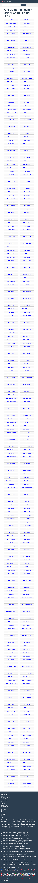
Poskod (23, 870)
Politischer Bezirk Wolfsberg (7, 851)
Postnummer (12, 878)
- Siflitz (11, 119)
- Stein (11, 209)
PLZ (31, 875)
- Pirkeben (27, 112)
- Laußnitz (27, 704)
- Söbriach (27, 391)
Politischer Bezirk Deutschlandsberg (19, 853)
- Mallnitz (11, 405)
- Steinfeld (27, 129)
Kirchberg (33, 824)
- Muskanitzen (27, 735)
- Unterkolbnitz (27, 353)
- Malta (11, 625)
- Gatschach (11, 167)
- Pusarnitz (11, 315)
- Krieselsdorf (27, 260)
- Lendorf (11, 305)
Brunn (25, 826)
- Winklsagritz (11, 518)
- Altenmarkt (11, 325)
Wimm (33, 823)
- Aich (27, 253)
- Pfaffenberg (27, 384)
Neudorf (29, 823)
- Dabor (11, 19)
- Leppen (11, 222)
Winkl (24, 819)
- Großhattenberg (27, 583)
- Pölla (26, 711)
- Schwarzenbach (27, 78)
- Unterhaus (26, 295)
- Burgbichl (11, 64)
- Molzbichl (27, 68)
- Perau (11, 601)
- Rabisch (27, 405)
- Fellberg (11, 102)
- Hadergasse (27, 525)
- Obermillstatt (11, 773)
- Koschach (11, 621)
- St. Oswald (11, 54)
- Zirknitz (27, 518)
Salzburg (3, 810)
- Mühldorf (11, 336)
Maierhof (10, 823)
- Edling (27, 257)
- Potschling (11, 229)
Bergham (6, 826)
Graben (18, 821)
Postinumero (32, 874)
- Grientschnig (27, 198)
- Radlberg (11, 116)
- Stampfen (11, 494)
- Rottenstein (27, 50)
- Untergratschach (11, 398)
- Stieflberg (11, 446)
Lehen (15, 819)
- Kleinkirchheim (26, 47)
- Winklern (27, 477)
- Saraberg (27, 718)
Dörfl (13, 821)
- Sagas (27, 436)
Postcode (18, 869)
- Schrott (11, 37)
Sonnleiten (20, 826)
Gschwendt (32, 826)
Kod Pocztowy (18, 874)
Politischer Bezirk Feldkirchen (7, 848)
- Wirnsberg (11, 728)
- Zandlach (11, 356)
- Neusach (27, 171)
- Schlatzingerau (26, 628)
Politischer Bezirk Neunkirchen (7, 854)
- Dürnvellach (11, 370)
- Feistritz (27, 85)
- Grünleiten (11, 587)
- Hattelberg (26, 339)
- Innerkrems (27, 659)
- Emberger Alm (11, 143)
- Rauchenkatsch (26, 673)
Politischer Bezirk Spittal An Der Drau (21, 838)
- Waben (27, 422)
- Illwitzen (11, 659)
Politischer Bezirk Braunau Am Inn (8, 832)
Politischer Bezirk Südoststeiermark (8, 843)
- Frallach (27, 184)
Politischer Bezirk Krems (6, 853)
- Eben (26, 136)
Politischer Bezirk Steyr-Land (7, 865)
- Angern (27, 690)
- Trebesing (11, 570)
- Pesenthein (11, 776)
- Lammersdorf (27, 762)
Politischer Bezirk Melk (5, 835)
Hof (13, 819)
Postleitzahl (12, 869)
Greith (28, 826)
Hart (19, 819)
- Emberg (27, 140)
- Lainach (27, 449)
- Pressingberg (27, 649)
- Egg (11, 140)
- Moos (26, 360)
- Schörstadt (11, 233)
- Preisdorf (27, 346)
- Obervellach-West (27, 381)
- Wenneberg (11, 463)
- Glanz (27, 212)
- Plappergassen (11, 456)
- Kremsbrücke (11, 663)
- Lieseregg (11, 546)
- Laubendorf (11, 766)
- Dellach (27, 191)
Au (1, 819)
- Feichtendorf (27, 298)
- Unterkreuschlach (11, 611)
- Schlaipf (11, 721)
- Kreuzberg (26, 167)
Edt (15, 821)
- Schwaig (11, 295)
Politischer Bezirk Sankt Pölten (20, 833)
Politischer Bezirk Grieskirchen (7, 833)
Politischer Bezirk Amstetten (19, 859)
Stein (18, 824)
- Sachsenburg (27, 92)
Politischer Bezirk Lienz (27, 862)
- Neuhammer (27, 663)
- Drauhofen (27, 325)
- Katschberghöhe (27, 700)
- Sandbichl (26, 350)
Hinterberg (9, 824)
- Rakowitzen (11, 436)
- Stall (27, 442)
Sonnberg (15, 823)
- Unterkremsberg (11, 683)
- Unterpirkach (11, 250)
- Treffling (11, 749)
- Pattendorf (11, 332)
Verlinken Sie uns (4, 798)
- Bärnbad (27, 95)
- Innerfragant (27, 415)
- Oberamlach (11, 267)
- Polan (11, 346)
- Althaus (11, 95)
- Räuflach (27, 387)
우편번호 (4, 874)
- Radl (27, 566)
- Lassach (27, 484)
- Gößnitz (27, 425)
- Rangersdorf (27, 456)
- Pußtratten (27, 432)
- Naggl (11, 171)
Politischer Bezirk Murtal (23, 857)
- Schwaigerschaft (11, 780)
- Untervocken (27, 398)
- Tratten (11, 353)
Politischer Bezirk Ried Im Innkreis (20, 837)
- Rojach (11, 308)
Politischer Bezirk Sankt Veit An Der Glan (19, 835)
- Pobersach (11, 157)
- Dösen (27, 401)
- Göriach (27, 312)
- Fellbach (27, 98)
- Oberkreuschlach (27, 597)
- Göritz (11, 504)
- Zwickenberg (11, 253)
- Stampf (27, 394)
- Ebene (27, 19)
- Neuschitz (26, 559)
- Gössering (11, 755)
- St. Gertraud (27, 315)
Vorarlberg (3, 814)
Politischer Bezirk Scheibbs (19, 846)
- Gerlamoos (27, 123)
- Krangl (11, 704)
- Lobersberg (27, 453)
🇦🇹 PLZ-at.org (6, 1)
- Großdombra (11, 759)
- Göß (27, 614)
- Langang (11, 470)
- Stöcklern (11, 322)
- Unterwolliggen (11, 401)
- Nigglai (27, 88)
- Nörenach (11, 202)
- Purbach (11, 673)
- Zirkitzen (27, 57)
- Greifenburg (11, 147)
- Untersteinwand (27, 446)
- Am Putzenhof (27, 497)
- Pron (11, 714)
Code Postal (23, 871)
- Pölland (27, 226)
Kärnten (2, 807)
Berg (33, 819)
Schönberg (10, 827)
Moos (4, 819)
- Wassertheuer (11, 164)
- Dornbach (11, 580)
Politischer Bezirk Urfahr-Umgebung (19, 841)
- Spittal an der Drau (27, 270)
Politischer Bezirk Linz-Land (20, 854)
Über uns (3, 796)
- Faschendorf (11, 288)
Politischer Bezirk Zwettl (6, 841)
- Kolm (11, 731)
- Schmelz (27, 205)
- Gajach (11, 123)
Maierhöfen (25, 823)
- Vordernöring (27, 656)
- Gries (26, 147)
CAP (35, 871)
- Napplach (11, 363)
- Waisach (27, 160)
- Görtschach (27, 752)
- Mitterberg (26, 30)
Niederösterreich (4, 806)
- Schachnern (27, 532)
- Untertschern (11, 57)
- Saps (11, 604)
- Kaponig (27, 370)
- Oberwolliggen (11, 384)
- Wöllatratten (11, 449)
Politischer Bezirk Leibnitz (23, 849)
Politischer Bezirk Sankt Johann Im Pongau (10, 867)
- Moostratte (27, 594)
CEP (18, 871)
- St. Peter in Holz (27, 308)
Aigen (7, 819)
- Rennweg (27, 714)
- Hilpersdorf (27, 618)
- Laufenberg (11, 30)
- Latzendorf (27, 429)
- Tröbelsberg (11, 160)
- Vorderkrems (27, 683)
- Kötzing (27, 731)
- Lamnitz (11, 453)
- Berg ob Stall (11, 425)
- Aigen (11, 43)
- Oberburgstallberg (11, 666)
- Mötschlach (27, 222)
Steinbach (3, 823)
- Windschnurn (27, 281)
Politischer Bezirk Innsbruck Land (21, 865)
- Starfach (27, 780)
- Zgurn (11, 284)
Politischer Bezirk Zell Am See (19, 856)
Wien (2, 815)
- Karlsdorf (27, 539)
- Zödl (27, 40)
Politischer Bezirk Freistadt (6, 840)
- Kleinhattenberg (11, 590)
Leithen (2, 827)
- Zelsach (11, 573)
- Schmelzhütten (11, 422)
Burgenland (3, 813)
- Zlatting (27, 573)
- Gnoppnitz (26, 143)
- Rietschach (11, 205)
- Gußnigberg (11, 429)
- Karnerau (27, 587)
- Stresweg (27, 233)
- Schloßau (27, 738)
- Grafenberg (11, 415)
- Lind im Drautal (11, 109)
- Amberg (11, 133)
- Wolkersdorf (11, 539)
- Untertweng (11, 40)
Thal (27, 821)
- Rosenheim (27, 291)
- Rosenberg (27, 243)
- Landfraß (27, 590)
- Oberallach (27, 109)
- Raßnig (27, 202)
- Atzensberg (27, 694)
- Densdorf (11, 632)
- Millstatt (27, 769)
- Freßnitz (11, 301)
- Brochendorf (11, 577)
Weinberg (20, 823)
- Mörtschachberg (27, 487)
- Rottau (11, 350)
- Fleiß (11, 525)
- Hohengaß (27, 759)
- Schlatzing (11, 628)
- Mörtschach (11, 487)
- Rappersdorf (27, 336)
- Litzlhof (27, 305)
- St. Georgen (27, 721)
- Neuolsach (11, 71)
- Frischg (27, 23)
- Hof (11, 528)
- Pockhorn (27, 528)
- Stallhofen (11, 394)
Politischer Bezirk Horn (18, 864)
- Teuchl (11, 367)
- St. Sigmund (27, 274)
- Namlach (11, 473)
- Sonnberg (26, 439)
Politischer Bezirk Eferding (6, 856)
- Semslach (11, 391)
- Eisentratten (27, 632)
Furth (5, 824)
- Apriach (27, 522)
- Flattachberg (27, 119)
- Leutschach (11, 377)
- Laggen (11, 642)
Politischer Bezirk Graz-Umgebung (18, 845)
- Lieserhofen (27, 546)
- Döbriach (11, 786)
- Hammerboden (26, 635)
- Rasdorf (27, 157)
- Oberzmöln (11, 74)
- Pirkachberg (11, 491)
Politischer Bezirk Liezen (31, 856)
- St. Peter (27, 37)
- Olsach (27, 74)
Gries (27, 824)
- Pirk (27, 563)
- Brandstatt (26, 611)
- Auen (11, 484)
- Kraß (26, 504)
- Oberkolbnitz (27, 343)
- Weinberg (11, 212)
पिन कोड (17, 873)
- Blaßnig (11, 98)
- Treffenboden (11, 608)
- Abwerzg (27, 687)
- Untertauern (11, 535)
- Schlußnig (11, 191)
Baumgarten (6, 821)
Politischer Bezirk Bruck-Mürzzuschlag (9, 857)
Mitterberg (33, 821)
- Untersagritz (27, 515)
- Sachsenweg (11, 339)
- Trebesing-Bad (26, 570)
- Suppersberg (27, 209)
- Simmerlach (27, 246)
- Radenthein (27, 33)
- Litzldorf (11, 360)
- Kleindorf (11, 418)
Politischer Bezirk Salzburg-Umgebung (9, 849)
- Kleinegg (11, 68)
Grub (10, 819)
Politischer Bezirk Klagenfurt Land (25, 840)
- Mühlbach (11, 707)
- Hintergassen (11, 219)
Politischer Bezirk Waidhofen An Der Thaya (10, 861)
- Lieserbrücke (27, 542)
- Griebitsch (11, 215)
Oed (6, 827)
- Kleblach (27, 102)
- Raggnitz (27, 116)
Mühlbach (16, 826)
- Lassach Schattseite (11, 374)
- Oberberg (27, 188)
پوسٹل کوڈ (12, 873)
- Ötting (11, 243)
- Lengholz (11, 105)
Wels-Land (15, 840)
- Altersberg (26, 556)
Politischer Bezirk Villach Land (7, 846)
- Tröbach (11, 312)
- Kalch (26, 150)
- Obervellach (11, 381)
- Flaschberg (27, 236)
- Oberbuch (11, 597)
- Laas (26, 418)
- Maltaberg (26, 625)
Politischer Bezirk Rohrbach (7, 838)
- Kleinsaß (11, 260)
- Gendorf (27, 288)
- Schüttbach (11, 270)
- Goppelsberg (11, 188)
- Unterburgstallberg (27, 680)
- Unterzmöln (11, 81)
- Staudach (27, 54)
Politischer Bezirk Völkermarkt (22, 843)
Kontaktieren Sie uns (5, 797)
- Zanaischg (26, 728)
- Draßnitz (11, 195)
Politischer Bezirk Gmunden (29, 851)
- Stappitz (11, 408)
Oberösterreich (4, 805)
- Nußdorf (27, 71)
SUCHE (23, 5)
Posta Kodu (10, 874)
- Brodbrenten (27, 61)
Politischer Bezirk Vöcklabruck (22, 832)
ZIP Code (20, 875)
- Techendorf (27, 174)
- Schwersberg (11, 439)
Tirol (2, 811)
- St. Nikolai (26, 676)
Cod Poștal (25, 874)
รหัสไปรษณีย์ (5, 873)
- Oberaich (11, 291)
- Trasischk (27, 745)
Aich (2, 821)
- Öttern (27, 773)
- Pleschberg (11, 669)
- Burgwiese (27, 577)
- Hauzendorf (11, 150)
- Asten (26, 480)
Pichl (2, 826)
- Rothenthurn (11, 78)
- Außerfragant (27, 408)
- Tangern (27, 277)
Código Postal (30, 870)
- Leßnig (27, 105)
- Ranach (27, 511)
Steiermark (3, 809)
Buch (2, 824)
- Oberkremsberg (27, 666)
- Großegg (27, 64)
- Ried (11, 718)
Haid (30, 821)
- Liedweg (11, 735)
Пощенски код (4, 878)
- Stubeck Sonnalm (27, 604)
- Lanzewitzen (11, 88)
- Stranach (27, 494)
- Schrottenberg (11, 246)
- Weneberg (26, 164)
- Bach (26, 43)
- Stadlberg (11, 442)
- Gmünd (11, 583)
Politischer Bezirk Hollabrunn (7, 864)
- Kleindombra (11, 762)
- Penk (26, 363)
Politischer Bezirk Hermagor (7, 859)
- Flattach (11, 411)
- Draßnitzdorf (27, 195)
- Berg (26, 178)
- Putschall (11, 511)
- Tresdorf (27, 460)
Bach (27, 819)
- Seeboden (26, 742)
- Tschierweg (27, 783)
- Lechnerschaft (27, 766)
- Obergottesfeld (11, 92)
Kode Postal (5, 869)
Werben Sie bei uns (5, 800)
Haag (30, 824)
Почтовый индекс (27, 876)
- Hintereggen (11, 559)
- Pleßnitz (27, 669)
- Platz (26, 601)
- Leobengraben (11, 645)
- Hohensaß (11, 26)
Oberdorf (14, 824)
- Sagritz (11, 515)
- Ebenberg (11, 181)
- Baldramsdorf (27, 284)
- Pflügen (11, 226)
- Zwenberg (26, 367)
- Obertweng (11, 33)
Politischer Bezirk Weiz (18, 851)
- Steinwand (11, 680)
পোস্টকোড (19, 878)
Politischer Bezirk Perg (5, 845)
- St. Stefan (11, 319)
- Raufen (11, 387)
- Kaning (27, 26)
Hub (7, 823)
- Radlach (27, 126)
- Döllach (11, 501)
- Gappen (27, 356)
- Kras (11, 542)
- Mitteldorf (11, 508)
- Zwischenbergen (11, 480)
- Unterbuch (26, 608)
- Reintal (11, 477)
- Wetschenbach (11, 687)
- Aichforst (11, 61)
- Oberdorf (11, 174)
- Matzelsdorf (11, 769)
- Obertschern (11, 50)
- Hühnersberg (27, 301)
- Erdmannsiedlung (11, 23)
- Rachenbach (11, 566)
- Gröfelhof (27, 215)
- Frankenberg (27, 697)
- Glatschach (11, 198)
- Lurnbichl (11, 264)
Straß (30, 819)
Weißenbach (22, 824)
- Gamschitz (11, 635)
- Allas (11, 497)
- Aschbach (11, 694)
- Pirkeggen (11, 649)
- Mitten (27, 508)
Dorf (10, 821)
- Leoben (27, 642)
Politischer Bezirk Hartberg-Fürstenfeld (22, 848)
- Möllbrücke (27, 329)
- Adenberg (11, 690)
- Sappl (27, 776)
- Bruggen (11, 136)
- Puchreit (11, 652)
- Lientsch (27, 645)
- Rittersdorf (26, 229)
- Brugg (11, 697)
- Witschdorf (27, 463)
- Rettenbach (27, 491)
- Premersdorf (27, 332)
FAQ (2, 801)
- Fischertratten (27, 580)
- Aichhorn (11, 522)
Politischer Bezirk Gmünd (16, 862)
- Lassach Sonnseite (27, 374)
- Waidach (27, 250)
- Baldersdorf (11, 257)
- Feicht (11, 298)
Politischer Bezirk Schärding (7, 837)
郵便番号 (26, 875)
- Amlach (27, 133)
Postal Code (25, 869)
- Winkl (26, 81)
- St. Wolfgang (11, 277)
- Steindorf (27, 319)
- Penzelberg (27, 473)
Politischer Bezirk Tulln (5, 862)
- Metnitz (11, 329)
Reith (21, 819)
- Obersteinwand (11, 432)
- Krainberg (26, 621)
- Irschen (27, 219)
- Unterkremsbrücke (11, 656)
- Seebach (11, 742)
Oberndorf (23, 821)
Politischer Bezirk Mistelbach (30, 864)
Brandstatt (11, 826)
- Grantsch (27, 755)
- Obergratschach (27, 377)
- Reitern (11, 676)
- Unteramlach (11, 281)
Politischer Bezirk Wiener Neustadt (27, 861)
